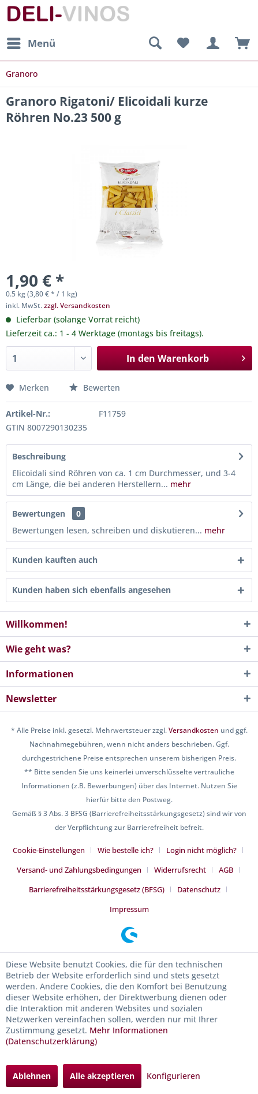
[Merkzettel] (183, 43)
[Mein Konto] (211, 43)
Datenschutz (198, 889)
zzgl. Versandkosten (77, 305)
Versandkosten (194, 730)
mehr (179, 484)
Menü (31, 42)
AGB (226, 870)
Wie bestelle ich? (126, 850)
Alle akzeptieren (102, 1075)
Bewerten (94, 387)
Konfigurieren (173, 1075)
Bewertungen (38, 513)
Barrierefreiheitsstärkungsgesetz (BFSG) (96, 889)
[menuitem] (30, 43)
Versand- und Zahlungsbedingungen (79, 870)
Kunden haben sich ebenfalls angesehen (91, 589)
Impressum (129, 909)
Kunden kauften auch (55, 559)
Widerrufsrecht (180, 870)
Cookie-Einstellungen (49, 850)
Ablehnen (32, 1075)
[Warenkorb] (239, 43)
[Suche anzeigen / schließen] (154, 43)
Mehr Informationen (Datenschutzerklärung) (87, 1036)
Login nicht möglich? (201, 850)
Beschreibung (39, 456)
